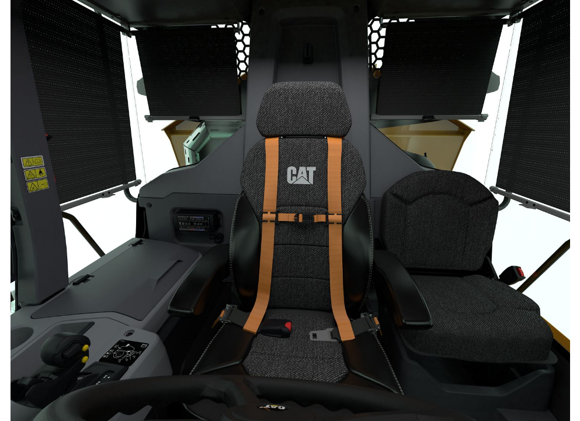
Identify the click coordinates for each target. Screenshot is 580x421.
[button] (290, 210)
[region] (290, 210)
